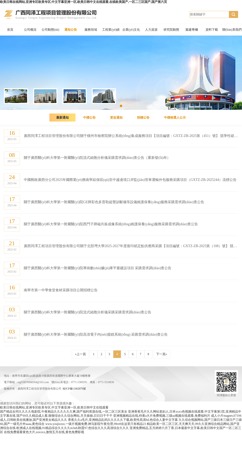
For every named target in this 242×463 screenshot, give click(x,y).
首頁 (10, 29)
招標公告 (143, 117)
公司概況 (30, 29)
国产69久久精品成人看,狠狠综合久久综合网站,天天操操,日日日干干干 (64, 415)
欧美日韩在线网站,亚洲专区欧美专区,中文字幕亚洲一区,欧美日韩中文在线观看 (54, 407)
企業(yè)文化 (131, 29)
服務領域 (91, 29)
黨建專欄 (191, 29)
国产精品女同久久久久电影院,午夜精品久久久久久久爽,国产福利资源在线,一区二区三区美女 (63, 411)
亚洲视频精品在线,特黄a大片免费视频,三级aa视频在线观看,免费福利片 (161, 415)
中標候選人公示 (175, 117)
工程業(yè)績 (111, 29)
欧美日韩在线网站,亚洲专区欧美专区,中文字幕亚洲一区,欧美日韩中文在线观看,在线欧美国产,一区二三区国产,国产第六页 (83, 2)
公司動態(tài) (50, 29)
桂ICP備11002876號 (74, 388)
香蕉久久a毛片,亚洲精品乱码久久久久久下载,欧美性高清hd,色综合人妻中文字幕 (123, 419)
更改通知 (116, 117)
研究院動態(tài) (171, 32)
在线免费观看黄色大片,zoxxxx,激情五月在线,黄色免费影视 (44, 432)
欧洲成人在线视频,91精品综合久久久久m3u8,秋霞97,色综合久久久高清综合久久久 (72, 428)
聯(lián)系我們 (232, 29)
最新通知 (62, 117)
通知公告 (70, 29)
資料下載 (212, 29)
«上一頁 (80, 354)
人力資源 (151, 29)
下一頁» (161, 354)
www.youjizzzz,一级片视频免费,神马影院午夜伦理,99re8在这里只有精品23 (95, 423)
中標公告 (89, 117)
